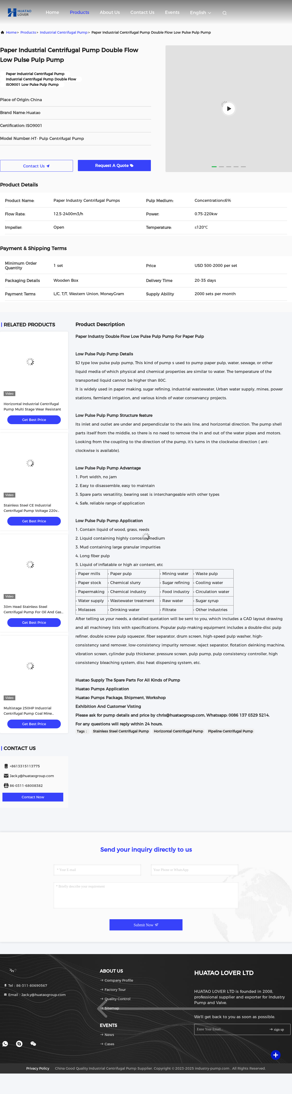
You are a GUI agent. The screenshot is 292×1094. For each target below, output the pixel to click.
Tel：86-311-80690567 (25, 985)
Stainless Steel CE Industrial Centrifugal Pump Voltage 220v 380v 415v (30, 510)
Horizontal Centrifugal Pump (178, 731)
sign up (276, 1029)
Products (79, 12)
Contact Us (142, 12)
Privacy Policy (37, 1068)
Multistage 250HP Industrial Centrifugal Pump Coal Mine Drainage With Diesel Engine (28, 713)
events (172, 12)
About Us (110, 12)
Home (52, 12)
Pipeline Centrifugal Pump (230, 731)
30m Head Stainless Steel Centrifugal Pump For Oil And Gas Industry (32, 612)
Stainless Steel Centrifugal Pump (121, 731)
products (28, 32)
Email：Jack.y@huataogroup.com (34, 995)
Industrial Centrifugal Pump (64, 32)
